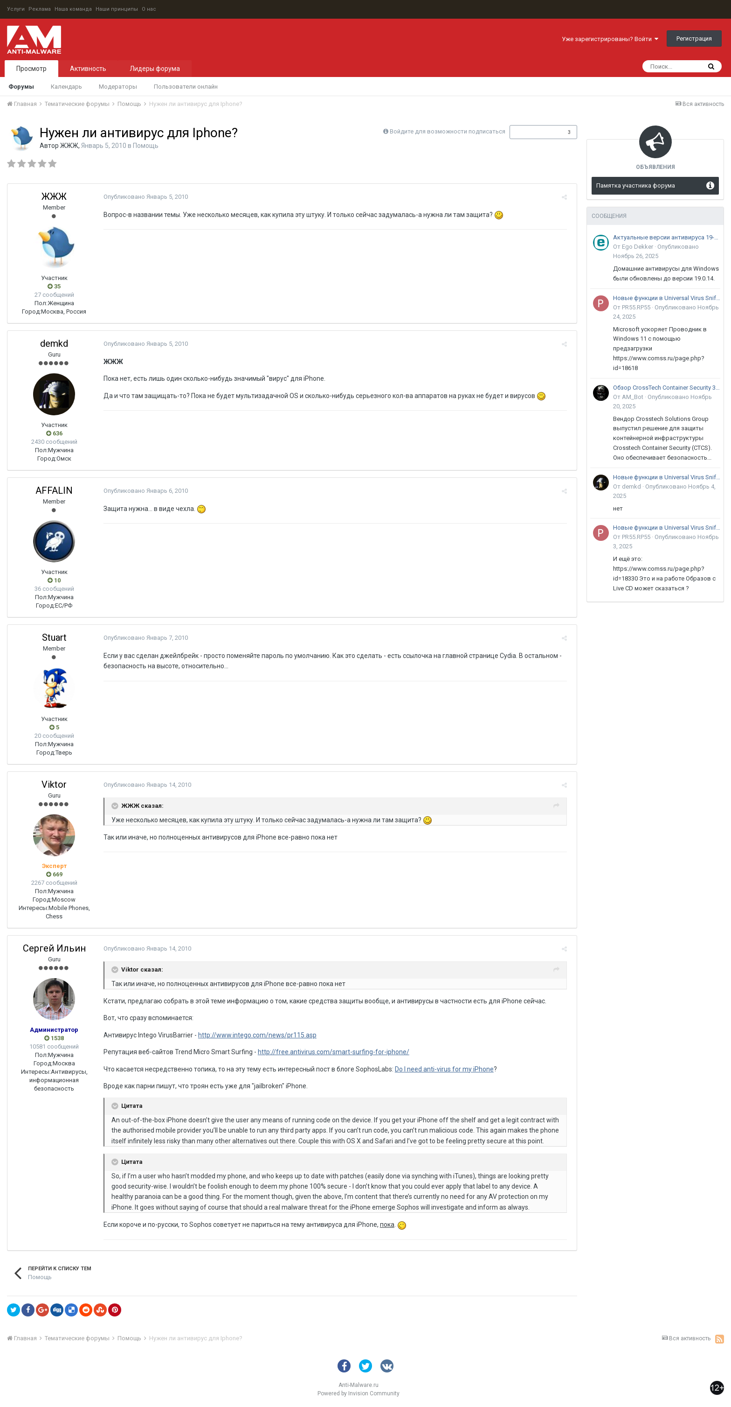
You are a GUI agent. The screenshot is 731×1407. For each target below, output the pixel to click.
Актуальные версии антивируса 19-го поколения (666, 237)
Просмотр (31, 68)
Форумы (21, 86)
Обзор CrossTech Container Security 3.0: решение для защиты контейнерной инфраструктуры (666, 387)
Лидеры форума (155, 68)
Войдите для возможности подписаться (447, 131)
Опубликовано (143, 196)
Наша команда (73, 9)
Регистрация (694, 38)
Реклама (39, 9)
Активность (88, 68)
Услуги (16, 9)
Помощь (146, 145)
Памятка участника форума (635, 185)
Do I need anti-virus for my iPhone (441, 1069)
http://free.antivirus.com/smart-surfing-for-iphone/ (331, 1052)
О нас (149, 9)
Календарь (66, 86)
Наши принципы (117, 9)
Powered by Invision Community (358, 1393)
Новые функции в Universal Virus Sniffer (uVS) (666, 297)
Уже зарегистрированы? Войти (610, 38)
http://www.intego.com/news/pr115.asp (254, 1035)
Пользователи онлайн (186, 86)
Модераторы (118, 86)
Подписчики (533, 132)
